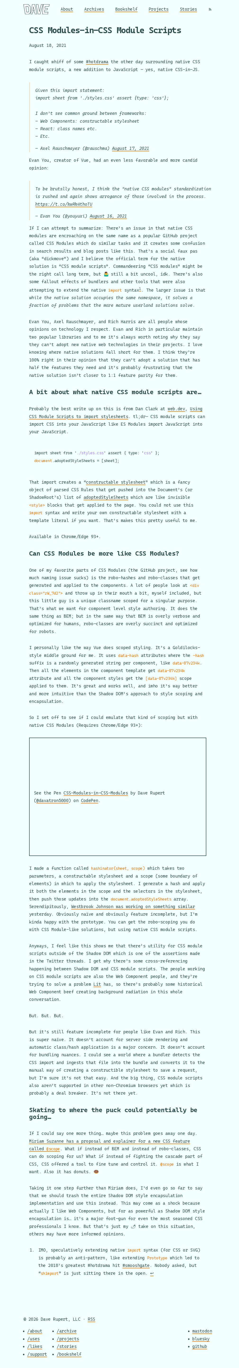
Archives (94, 9)
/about (34, 1331)
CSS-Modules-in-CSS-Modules (95, 792)
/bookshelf (69, 1354)
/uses (33, 1338)
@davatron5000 (52, 800)
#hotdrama (97, 61)
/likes (34, 1346)
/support (37, 1354)
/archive (67, 1331)
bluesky (201, 1338)
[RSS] (210, 9)
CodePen (89, 800)
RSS (91, 1319)
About (67, 9)
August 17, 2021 (130, 148)
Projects (159, 9)
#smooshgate (136, 1265)
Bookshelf (126, 9)
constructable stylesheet (115, 482)
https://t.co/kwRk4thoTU (63, 203)
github (199, 1346)
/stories (67, 1346)
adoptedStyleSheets (106, 497)
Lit (97, 984)
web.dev (176, 408)
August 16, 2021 (108, 216)
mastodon (202, 1331)
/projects (68, 1338)
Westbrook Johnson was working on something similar (133, 906)
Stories (188, 9)
